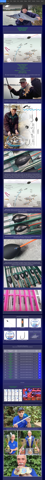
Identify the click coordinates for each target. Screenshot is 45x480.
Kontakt (2, 3)
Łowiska (21, 1)
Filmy (11, 1)
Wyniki (42, 1)
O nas (8, 1)
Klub (18, 1)
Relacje (25, 1)
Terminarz (38, 1)
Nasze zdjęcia (7, 3)
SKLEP (29, 1)
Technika (33, 1)
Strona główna (3, 1)
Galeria (14, 1)
